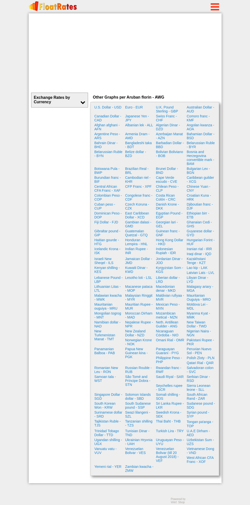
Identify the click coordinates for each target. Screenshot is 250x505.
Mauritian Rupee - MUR (139, 306)
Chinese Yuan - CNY (198, 188)
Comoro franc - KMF (198, 118)
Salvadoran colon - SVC (200, 370)
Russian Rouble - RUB (138, 370)
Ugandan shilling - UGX (108, 442)
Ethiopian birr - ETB (198, 215)
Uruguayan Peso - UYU (170, 442)
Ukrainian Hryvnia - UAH (138, 442)
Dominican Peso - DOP (108, 215)
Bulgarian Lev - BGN (198, 171)
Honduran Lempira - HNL (136, 242)
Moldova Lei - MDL (197, 306)
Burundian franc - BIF (107, 180)
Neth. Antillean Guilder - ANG (167, 324)
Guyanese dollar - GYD (200, 233)
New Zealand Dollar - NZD (135, 333)
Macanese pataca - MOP (139, 288)
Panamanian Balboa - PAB (104, 351)
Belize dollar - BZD (135, 154)
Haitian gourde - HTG (106, 242)
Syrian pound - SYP (198, 414)
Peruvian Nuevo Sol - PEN (199, 351)
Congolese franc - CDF (139, 197)
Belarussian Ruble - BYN (108, 154)
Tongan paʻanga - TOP (200, 424)
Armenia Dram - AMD (137, 136)
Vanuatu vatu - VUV (105, 451)
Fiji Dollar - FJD (106, 222)
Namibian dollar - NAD (107, 324)
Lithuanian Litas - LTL (107, 288)
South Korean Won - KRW (105, 405)
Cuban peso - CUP (104, 206)
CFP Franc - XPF (138, 186)
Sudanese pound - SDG (201, 405)
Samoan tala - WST (105, 379)
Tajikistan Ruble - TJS (107, 423)
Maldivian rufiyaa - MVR (170, 297)
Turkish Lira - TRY (170, 431)
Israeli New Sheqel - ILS (104, 261)
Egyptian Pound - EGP (169, 215)
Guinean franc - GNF (168, 233)
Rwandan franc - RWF (169, 370)
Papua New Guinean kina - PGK (136, 353)
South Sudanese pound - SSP (138, 405)
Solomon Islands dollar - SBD (138, 396)
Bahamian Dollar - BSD (200, 136)
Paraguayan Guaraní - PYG (167, 351)
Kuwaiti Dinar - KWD (136, 270)
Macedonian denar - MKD (166, 288)
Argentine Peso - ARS (107, 136)
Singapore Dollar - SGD (108, 396)
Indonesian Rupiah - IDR (166, 251)
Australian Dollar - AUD (200, 109)
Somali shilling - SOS (168, 396)
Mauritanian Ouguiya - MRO (199, 297)
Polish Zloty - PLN (200, 358)
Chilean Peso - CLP (167, 188)
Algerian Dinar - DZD (168, 127)
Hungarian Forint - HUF (201, 242)
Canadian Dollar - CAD (107, 118)
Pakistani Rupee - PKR (200, 342)
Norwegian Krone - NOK (138, 342)
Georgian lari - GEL (167, 224)
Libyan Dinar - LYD (197, 280)
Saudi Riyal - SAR (170, 377)
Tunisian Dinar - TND (137, 433)
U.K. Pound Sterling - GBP (167, 109)
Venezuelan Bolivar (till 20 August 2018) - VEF (167, 455)
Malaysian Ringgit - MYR (139, 297)
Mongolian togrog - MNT (107, 315)
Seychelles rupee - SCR (169, 388)
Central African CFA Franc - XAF (107, 188)
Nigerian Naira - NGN (199, 333)
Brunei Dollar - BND (167, 171)
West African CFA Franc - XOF (200, 460)
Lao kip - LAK (197, 268)
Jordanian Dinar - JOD (169, 261)
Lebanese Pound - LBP (108, 280)
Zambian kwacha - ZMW (139, 469)
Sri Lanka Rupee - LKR (170, 405)
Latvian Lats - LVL (200, 273)
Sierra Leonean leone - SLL (198, 388)
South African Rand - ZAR (197, 396)
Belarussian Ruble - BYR (201, 145)
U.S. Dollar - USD (108, 107)
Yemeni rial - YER (108, 467)
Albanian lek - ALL (139, 125)
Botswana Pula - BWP (107, 171)
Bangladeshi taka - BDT (138, 145)
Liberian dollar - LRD (168, 280)
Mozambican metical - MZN (167, 315)
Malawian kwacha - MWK (108, 297)
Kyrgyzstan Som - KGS (169, 270)
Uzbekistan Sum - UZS (200, 442)
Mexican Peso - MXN (168, 306)
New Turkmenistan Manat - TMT (104, 335)
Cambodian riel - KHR (138, 180)
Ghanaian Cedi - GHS (199, 224)
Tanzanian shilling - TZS (139, 423)
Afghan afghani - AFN (107, 127)
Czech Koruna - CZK (137, 206)
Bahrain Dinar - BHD (106, 145)
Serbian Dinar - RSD (198, 379)
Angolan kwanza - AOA (200, 127)
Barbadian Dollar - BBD (170, 145)
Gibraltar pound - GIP (107, 233)
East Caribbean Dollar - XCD (137, 215)
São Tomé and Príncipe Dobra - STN (137, 381)
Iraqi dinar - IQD (199, 254)
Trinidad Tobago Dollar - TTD (106, 433)
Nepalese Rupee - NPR (139, 324)
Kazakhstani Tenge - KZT (196, 261)
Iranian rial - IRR (199, 249)
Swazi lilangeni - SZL (137, 414)
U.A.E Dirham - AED (198, 433)
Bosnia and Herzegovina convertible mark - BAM (200, 158)
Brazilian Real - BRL (137, 171)
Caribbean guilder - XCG (200, 180)
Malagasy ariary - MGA (200, 288)
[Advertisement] (125, 53)
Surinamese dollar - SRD (108, 414)
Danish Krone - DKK (167, 206)
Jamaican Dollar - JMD (138, 261)
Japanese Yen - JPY (137, 118)
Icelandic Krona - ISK (107, 251)
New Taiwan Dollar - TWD (197, 324)
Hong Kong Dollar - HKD (169, 242)
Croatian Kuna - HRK (199, 197)
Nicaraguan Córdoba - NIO (167, 333)
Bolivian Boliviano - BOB (169, 154)
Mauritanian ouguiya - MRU (105, 306)
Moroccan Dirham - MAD (138, 315)
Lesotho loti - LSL (138, 278)
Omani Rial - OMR (170, 340)
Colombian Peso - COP (108, 197)
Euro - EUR (134, 107)
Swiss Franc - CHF (166, 118)
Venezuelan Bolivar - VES (135, 451)
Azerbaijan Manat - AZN (169, 136)
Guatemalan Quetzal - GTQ (136, 233)
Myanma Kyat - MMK (198, 315)
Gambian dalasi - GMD (138, 224)
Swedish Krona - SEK (169, 414)
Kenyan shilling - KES (107, 270)
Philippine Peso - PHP (169, 360)
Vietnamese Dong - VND (200, 451)
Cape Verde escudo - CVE (166, 180)
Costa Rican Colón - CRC (166, 197)
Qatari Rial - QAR (200, 363)
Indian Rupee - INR (136, 251)
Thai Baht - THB (168, 421)
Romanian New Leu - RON (106, 370)
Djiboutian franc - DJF (200, 206)
